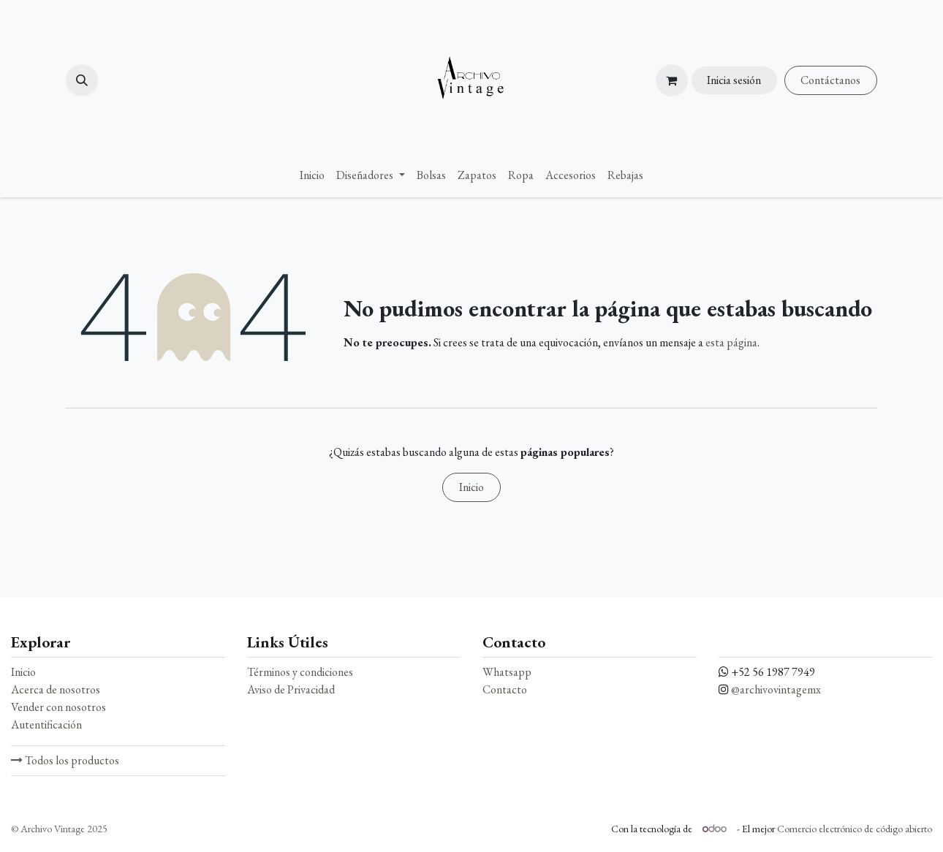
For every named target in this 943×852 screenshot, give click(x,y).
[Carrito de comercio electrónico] (672, 80)
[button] (82, 80)
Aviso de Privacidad (291, 689)
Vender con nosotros (58, 707)
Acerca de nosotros (55, 689)
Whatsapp (506, 672)
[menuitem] (312, 175)
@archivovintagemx (776, 689)
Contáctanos (830, 80)
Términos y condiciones (300, 672)
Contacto (504, 689)
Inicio (471, 487)
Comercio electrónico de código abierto (854, 828)
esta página (731, 342)
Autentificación (46, 724)
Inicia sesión (734, 80)
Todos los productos (65, 760)
